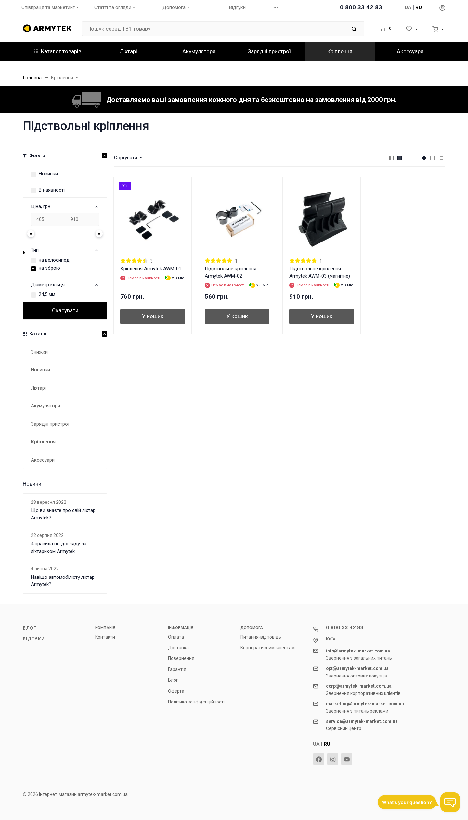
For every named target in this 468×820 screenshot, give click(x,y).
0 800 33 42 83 (361, 7)
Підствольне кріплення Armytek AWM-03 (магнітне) (319, 272)
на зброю (49, 268)
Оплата (176, 637)
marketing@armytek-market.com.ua (365, 703)
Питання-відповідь (260, 637)
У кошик (152, 316)
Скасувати (65, 310)
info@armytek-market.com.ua (358, 650)
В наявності (52, 190)
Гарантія (177, 669)
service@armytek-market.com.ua (362, 721)
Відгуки (34, 638)
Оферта (176, 691)
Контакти (105, 637)
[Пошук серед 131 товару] (214, 28)
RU (418, 7)
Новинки (48, 174)
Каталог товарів (57, 51)
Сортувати (125, 158)
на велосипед (54, 260)
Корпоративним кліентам (267, 647)
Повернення (181, 658)
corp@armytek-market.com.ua (359, 686)
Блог (29, 628)
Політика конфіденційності (196, 701)
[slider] (30, 233)
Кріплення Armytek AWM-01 (150, 269)
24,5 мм (47, 294)
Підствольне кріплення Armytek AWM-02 (230, 272)
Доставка (178, 647)
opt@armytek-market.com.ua (357, 668)
